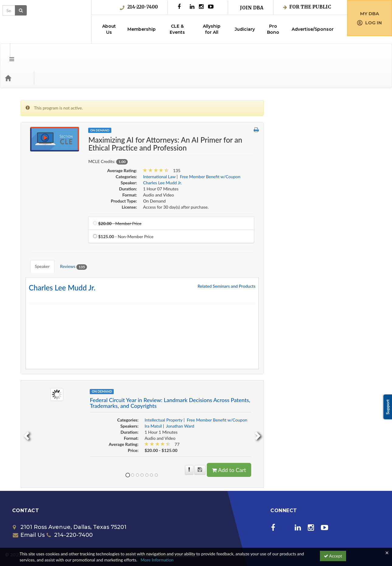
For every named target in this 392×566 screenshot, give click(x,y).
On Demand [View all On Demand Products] (207, 106)
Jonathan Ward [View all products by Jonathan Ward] (288, 392)
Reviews (177, 238)
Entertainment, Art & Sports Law (56, 172)
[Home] (17, 53)
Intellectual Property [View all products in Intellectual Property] (272, 386)
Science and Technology (48, 246)
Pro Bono (273, 29)
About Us (109, 29)
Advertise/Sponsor (313, 29)
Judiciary (245, 29)
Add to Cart (337, 436)
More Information (157, 559)
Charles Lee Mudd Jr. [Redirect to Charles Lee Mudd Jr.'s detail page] (170, 254)
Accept (333, 555)
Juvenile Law (38, 221)
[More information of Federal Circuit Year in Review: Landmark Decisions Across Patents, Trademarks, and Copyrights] (297, 436)
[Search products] (316, 53)
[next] (367, 400)
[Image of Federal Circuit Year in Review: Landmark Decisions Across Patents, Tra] (164, 360)
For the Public (307, 7)
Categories (42, 53)
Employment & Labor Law (50, 159)
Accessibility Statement (173, 521)
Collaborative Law (42, 122)
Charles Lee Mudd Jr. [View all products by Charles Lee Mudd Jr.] (270, 158)
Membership (141, 29)
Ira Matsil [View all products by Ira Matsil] (261, 392)
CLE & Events (177, 29)
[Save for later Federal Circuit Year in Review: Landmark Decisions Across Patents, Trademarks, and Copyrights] (308, 436)
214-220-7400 (139, 7)
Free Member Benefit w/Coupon (56, 197)
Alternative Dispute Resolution (54, 97)
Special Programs (41, 259)
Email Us (29, 501)
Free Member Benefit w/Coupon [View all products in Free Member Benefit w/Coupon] (318, 152)
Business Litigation (43, 109)
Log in (369, 23)
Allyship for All (211, 29)
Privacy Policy (131, 521)
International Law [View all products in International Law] (267, 152)
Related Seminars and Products (334, 252)
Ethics (31, 184)
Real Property (38, 234)
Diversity (34, 147)
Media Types (74, 53)
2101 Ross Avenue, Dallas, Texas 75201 (70, 493)
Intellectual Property (45, 209)
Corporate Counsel (43, 134)
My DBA (369, 13)
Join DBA (251, 8)
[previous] (134, 400)
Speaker (145, 237)
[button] (7, 53)
